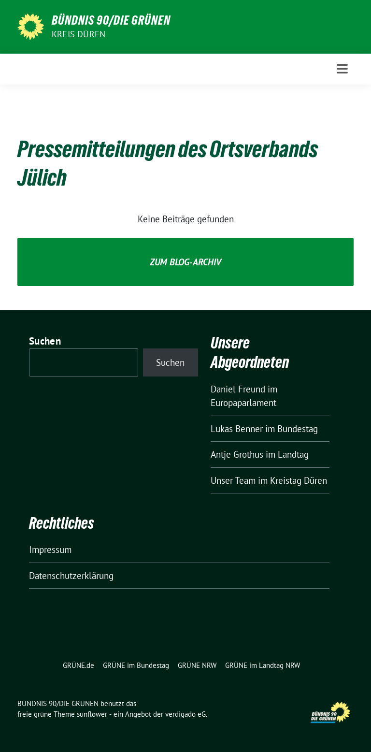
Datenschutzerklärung (71, 575)
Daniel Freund (238, 389)
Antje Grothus (237, 454)
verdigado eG (185, 714)
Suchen (45, 340)
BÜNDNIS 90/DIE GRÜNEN (111, 20)
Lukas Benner (237, 428)
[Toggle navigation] (342, 68)
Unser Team (233, 480)
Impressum (50, 549)
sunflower (92, 714)
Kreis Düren (78, 34)
